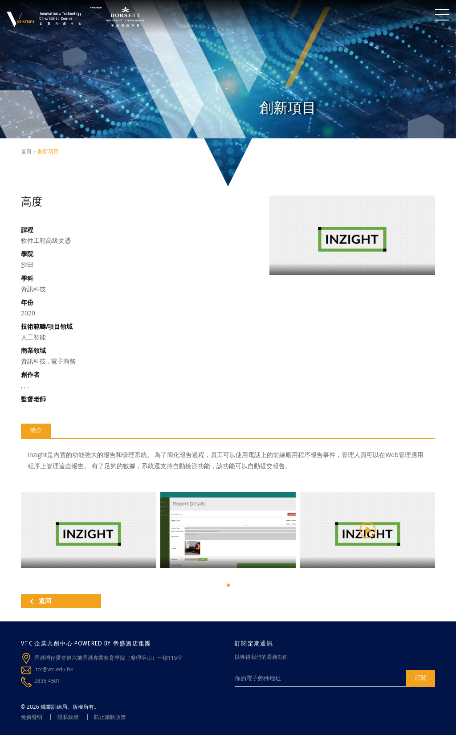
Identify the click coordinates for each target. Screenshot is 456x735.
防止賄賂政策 (110, 717)
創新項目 (48, 151)
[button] (228, 585)
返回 (40, 601)
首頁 (26, 151)
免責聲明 (31, 717)
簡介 (36, 430)
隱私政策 (68, 717)
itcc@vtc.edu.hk (53, 669)
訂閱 (421, 678)
